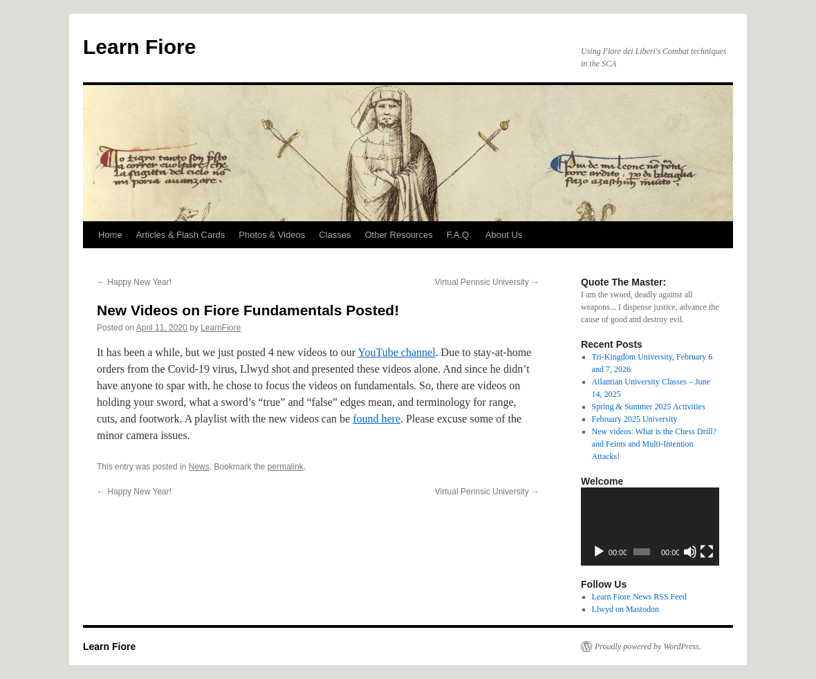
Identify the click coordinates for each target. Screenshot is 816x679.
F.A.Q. (459, 235)
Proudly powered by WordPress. (648, 646)
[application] (650, 526)
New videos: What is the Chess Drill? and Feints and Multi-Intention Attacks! (654, 444)
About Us (503, 235)
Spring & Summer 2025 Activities (648, 406)
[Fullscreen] (707, 552)
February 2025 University (635, 419)
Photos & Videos (272, 235)
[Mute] (690, 552)
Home (110, 235)
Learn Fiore (139, 46)
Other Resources (398, 235)
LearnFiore (221, 328)
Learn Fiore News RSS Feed (639, 597)
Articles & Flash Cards (180, 235)
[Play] (599, 552)
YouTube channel (397, 352)
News (199, 467)
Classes (335, 235)
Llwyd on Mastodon (625, 609)
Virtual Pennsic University (487, 282)
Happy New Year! (134, 282)
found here (376, 419)
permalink (286, 467)
